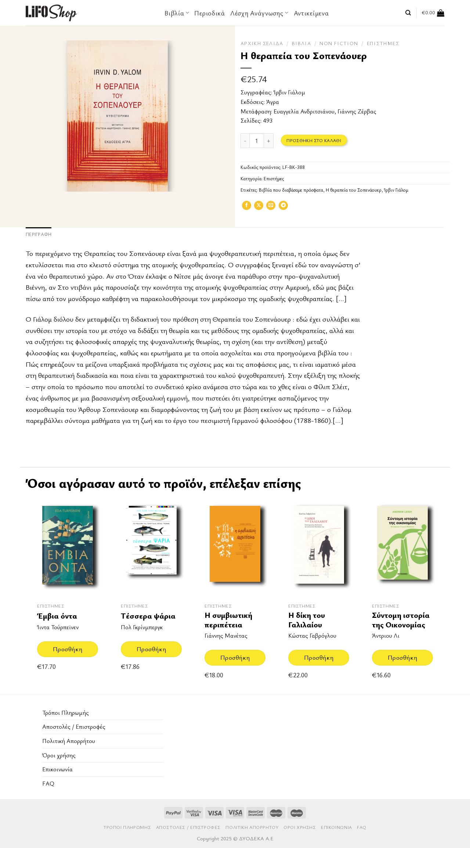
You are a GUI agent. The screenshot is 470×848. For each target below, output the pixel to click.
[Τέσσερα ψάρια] (151, 548)
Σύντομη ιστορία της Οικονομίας (401, 619)
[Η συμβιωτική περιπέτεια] (235, 548)
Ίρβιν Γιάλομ (289, 92)
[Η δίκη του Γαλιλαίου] (318, 548)
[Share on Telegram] (283, 207)
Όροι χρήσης (59, 755)
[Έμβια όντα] (67, 548)
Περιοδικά (209, 12)
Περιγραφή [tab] (38, 234)
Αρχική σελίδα (262, 43)
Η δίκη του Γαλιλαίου (306, 619)
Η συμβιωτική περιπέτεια (228, 619)
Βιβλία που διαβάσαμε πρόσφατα (291, 190)
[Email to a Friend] (270, 207)
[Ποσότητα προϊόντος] (256, 140)
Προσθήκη (67, 649)
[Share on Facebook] (246, 207)
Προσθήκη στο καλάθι (313, 140)
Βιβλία (176, 12)
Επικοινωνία (57, 769)
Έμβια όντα (57, 615)
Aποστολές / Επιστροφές (73, 726)
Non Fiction (338, 43)
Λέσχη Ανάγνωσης (259, 12)
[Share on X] (258, 207)
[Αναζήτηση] (408, 13)
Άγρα (272, 102)
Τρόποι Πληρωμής (65, 713)
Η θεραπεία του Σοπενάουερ (354, 190)
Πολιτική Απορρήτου (68, 741)
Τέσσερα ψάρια (148, 615)
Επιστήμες (383, 43)
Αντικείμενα (311, 12)
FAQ (48, 783)
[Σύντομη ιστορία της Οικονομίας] (402, 548)
